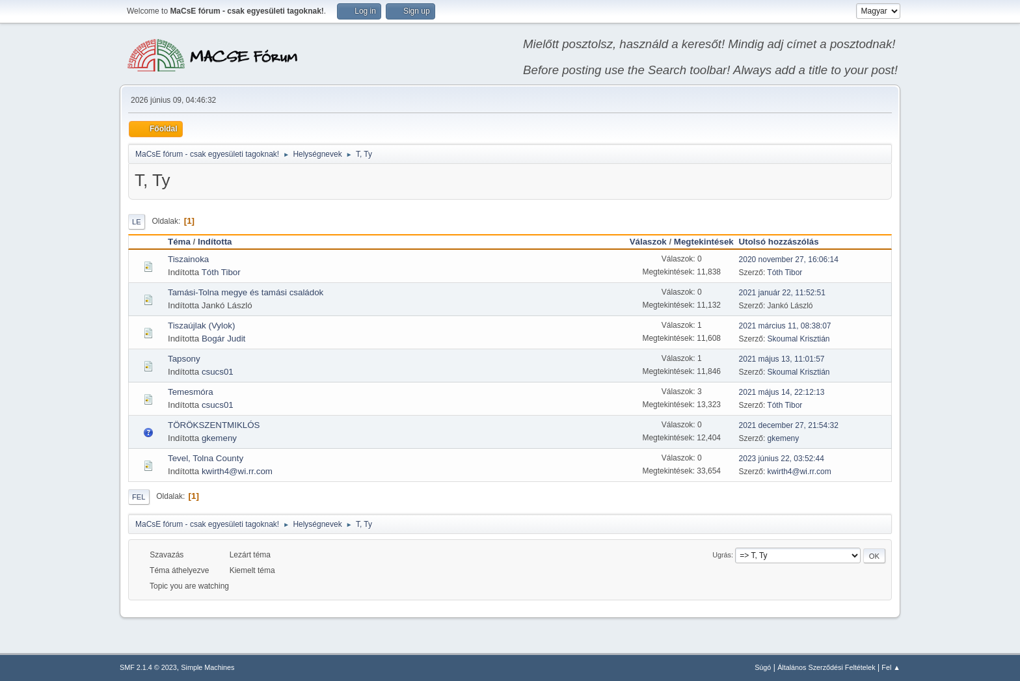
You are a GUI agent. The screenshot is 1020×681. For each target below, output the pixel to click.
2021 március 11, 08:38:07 (785, 325)
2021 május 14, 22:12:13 (782, 392)
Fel (139, 497)
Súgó (763, 667)
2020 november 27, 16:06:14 (789, 259)
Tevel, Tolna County (205, 458)
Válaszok (648, 242)
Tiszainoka (188, 259)
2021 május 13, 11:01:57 (782, 359)
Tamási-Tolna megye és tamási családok (245, 292)
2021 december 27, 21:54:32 (789, 425)
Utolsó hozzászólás (785, 242)
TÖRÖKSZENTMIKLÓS (214, 425)
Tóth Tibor (221, 272)
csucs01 (218, 372)
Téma (179, 242)
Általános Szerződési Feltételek (826, 667)
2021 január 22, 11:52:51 (782, 292)
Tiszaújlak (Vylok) (201, 325)
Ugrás (721, 555)
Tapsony (184, 359)
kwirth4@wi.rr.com (237, 471)
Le (136, 222)
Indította (215, 242)
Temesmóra (190, 392)
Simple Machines (207, 667)
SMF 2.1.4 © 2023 (148, 667)
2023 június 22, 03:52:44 (781, 458)
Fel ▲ (890, 667)
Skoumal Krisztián (799, 338)
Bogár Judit (223, 338)
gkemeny (219, 438)
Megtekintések (704, 242)
